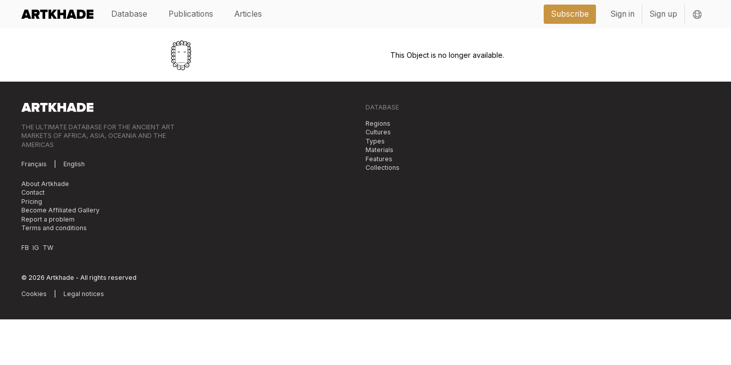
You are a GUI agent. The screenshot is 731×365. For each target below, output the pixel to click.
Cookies (34, 294)
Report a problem (48, 219)
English (74, 164)
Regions (378, 123)
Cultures (378, 132)
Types (375, 141)
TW (48, 247)
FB (25, 247)
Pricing (31, 201)
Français (34, 164)
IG (35, 247)
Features (379, 159)
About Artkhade (45, 184)
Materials (379, 150)
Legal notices (83, 294)
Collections (383, 167)
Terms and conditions (54, 228)
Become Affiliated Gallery (60, 210)
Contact (33, 192)
